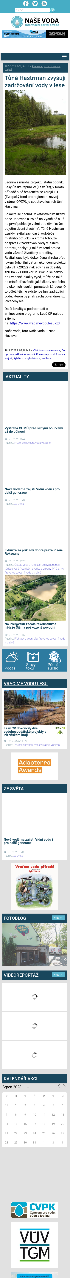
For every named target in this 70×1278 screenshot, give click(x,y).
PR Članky (57, 568)
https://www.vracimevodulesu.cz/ (35, 323)
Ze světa (19, 503)
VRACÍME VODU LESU (26, 683)
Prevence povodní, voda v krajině (32, 442)
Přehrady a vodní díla (26, 638)
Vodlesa (46, 358)
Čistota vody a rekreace (46, 350)
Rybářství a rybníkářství (26, 358)
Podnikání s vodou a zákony (35, 568)
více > (58, 918)
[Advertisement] (34, 1174)
